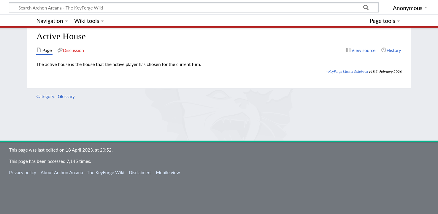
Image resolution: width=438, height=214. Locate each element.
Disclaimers (140, 172)
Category (45, 96)
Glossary (66, 96)
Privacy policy (22, 172)
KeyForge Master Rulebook (348, 71)
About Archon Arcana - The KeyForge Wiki (82, 172)
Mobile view (168, 172)
